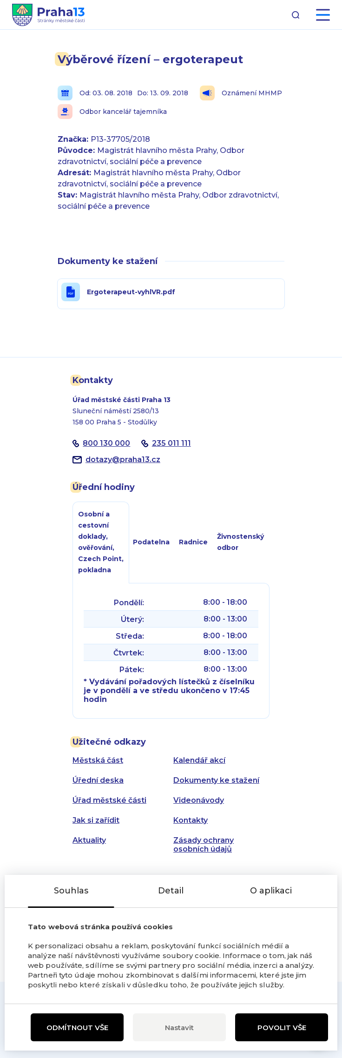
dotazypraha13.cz (123, 459)
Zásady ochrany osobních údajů (203, 844)
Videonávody (198, 800)
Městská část (97, 760)
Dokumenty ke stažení (216, 780)
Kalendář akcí (199, 760)
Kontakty (190, 820)
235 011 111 (171, 443)
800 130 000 (106, 443)
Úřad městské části (109, 800)
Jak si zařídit (95, 820)
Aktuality (89, 840)
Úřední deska (98, 780)
